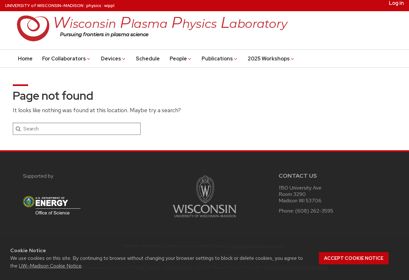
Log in (396, 3)
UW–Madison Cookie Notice (50, 265)
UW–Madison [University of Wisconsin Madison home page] (44, 5)
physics (93, 5)
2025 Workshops (271, 58)
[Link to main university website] (204, 218)
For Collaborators (66, 58)
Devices (113, 58)
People (181, 58)
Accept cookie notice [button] (353, 258)
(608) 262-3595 (314, 210)
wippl (109, 5)
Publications (220, 58)
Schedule (148, 58)
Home (25, 58)
